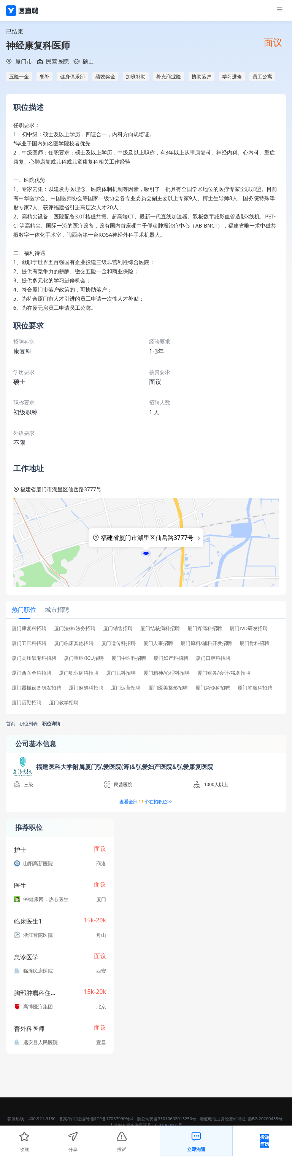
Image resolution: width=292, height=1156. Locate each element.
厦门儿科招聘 (121, 673)
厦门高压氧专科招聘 (34, 658)
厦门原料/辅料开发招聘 (206, 643)
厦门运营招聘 (126, 688)
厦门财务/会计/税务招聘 (224, 673)
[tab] (24, 609)
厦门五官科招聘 (29, 643)
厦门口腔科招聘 (213, 658)
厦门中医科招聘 (128, 658)
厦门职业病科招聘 (78, 673)
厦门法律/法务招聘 (74, 628)
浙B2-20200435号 (265, 1118)
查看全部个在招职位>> (145, 801)
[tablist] (146, 610)
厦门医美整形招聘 (168, 688)
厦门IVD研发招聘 (249, 628)
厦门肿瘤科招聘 (255, 688)
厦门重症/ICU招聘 (84, 658)
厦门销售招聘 (118, 628)
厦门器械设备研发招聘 (36, 688)
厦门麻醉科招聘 (86, 688)
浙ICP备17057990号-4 (112, 1118)
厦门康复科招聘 (29, 628)
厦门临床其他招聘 (74, 643)
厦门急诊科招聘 (212, 688)
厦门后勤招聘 (26, 702)
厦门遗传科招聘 (118, 643)
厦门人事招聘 (158, 643)
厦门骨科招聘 (254, 643)
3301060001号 (168, 1125)
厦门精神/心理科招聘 (166, 673)
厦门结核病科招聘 (160, 628)
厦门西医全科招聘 (31, 673)
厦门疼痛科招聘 (204, 628)
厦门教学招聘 (64, 702)
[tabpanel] (146, 667)
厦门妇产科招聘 (171, 658)
